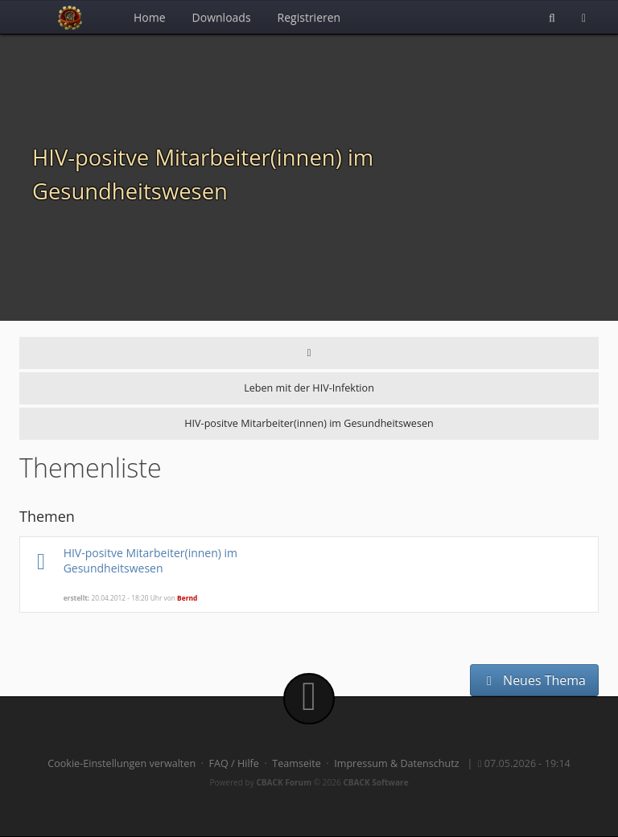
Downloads (221, 17)
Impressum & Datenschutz (396, 763)
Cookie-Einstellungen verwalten (121, 763)
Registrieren (309, 17)
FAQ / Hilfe (234, 763)
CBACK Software (375, 782)
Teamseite (296, 763)
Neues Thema (534, 680)
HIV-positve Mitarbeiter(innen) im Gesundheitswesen (150, 560)
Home (150, 17)
